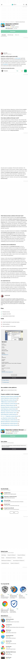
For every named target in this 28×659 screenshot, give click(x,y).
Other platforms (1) (5, 354)
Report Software (5, 380)
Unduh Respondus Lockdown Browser (8, 409)
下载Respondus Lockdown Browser (8, 401)
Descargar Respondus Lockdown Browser (9, 407)
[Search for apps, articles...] (24, 4)
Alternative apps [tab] (10, 34)
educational (5, 64)
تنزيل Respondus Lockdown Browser (8, 418)
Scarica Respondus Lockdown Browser (8, 414)
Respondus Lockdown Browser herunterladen (10, 396)
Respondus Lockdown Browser (12, 24)
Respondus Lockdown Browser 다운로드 (9, 412)
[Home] (1, 21)
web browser (17, 58)
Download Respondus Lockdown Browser (9, 425)
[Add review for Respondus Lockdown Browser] (12, 27)
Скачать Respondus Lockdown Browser (9, 398)
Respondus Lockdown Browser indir (8, 405)
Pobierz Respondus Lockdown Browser (8, 400)
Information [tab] (4, 34)
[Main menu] (1, 4)
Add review (14, 377)
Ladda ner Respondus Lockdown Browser (9, 403)
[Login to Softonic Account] (26, 4)
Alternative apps (5, 382)
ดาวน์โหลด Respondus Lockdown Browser (9, 419)
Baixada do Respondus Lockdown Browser (9, 421)
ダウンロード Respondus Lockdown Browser (9, 416)
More (14, 512)
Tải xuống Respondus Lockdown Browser (9, 423)
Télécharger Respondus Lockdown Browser (9, 410)
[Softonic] (14, 4)
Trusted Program (9, 28)
